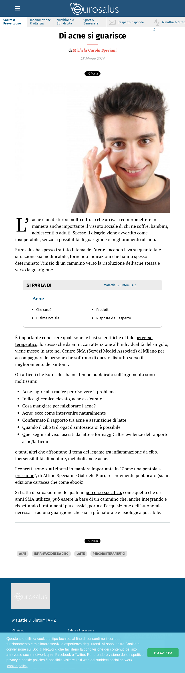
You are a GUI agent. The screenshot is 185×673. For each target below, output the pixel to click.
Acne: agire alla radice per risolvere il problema (69, 392)
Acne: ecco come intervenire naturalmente (64, 413)
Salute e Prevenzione (81, 630)
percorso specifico (103, 492)
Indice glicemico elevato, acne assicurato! (63, 399)
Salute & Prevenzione (12, 21)
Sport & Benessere (91, 21)
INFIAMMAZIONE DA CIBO (51, 554)
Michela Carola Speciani (95, 50)
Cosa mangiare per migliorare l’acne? (59, 406)
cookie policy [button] (17, 666)
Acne (38, 298)
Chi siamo (18, 630)
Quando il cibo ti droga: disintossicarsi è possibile (71, 427)
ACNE (22, 554)
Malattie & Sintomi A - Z (34, 620)
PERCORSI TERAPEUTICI (109, 554)
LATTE (80, 554)
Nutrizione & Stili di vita (65, 21)
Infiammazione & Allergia (40, 21)
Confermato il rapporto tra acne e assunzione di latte (74, 420)
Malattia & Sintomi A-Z (120, 285)
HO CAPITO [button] (163, 653)
